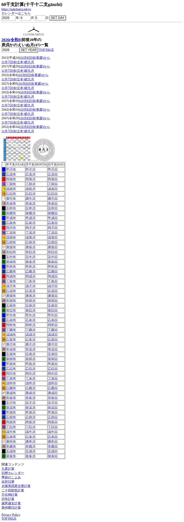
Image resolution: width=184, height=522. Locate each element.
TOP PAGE (46, 50)
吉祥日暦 (7, 481)
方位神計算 (9, 494)
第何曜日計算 (11, 507)
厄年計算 (7, 499)
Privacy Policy (10, 515)
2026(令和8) (11, 40)
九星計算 (7, 469)
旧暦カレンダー (12, 473)
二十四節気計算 (12, 490)
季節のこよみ (11, 477)
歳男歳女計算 (11, 503)
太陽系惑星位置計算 (16, 486)
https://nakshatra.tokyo (16, 9)
